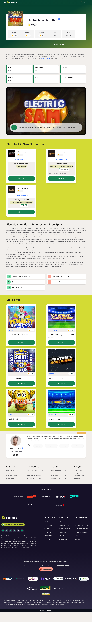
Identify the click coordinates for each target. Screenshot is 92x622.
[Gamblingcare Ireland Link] (20, 579)
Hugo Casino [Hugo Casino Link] (61, 152)
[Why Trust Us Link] (48, 539)
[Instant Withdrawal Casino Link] (35, 476)
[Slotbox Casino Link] (12, 473)
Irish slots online (45, 58)
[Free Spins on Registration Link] (35, 478)
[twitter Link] (14, 530)
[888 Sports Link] (80, 473)
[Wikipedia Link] (58, 589)
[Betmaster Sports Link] (80, 476)
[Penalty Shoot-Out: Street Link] (21, 317)
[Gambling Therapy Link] (7, 579)
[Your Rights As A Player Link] (81, 525)
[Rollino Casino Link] (12, 478)
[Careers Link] (46, 529)
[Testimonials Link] (48, 536)
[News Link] (76, 536)
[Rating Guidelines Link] (64, 525)
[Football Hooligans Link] (61, 360)
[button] (5, 2)
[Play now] (21, 342)
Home (3, 9)
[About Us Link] (47, 522)
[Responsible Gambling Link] (81, 529)
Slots (9, 9)
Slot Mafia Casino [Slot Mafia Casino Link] (22, 188)
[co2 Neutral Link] (83, 579)
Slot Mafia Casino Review (21, 195)
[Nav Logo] (43, 2)
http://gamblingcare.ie (63, 565)
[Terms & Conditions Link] (65, 529)
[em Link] (17, 455)
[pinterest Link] (22, 530)
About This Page (58, 44)
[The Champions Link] (61, 401)
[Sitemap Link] (77, 539)
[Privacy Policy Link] (63, 532)
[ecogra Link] (58, 579)
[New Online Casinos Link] (35, 470)
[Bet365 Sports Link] (80, 470)
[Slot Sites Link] (58, 473)
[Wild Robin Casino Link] (12, 476)
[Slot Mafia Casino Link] (11, 189)
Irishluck (24, 206)
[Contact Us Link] (47, 532)
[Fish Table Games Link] (58, 470)
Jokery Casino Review (21, 159)
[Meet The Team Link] (48, 525)
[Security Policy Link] (63, 539)
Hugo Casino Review (61, 159)
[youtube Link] (18, 530)
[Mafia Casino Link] (12, 470)
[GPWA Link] (45, 588)
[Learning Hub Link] (78, 522)
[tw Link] (14, 455)
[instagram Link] (6, 530)
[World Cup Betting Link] (35, 473)
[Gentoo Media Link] (71, 579)
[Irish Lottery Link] (58, 476)
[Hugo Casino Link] (51, 153)
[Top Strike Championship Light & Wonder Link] (61, 317)
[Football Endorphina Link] (21, 401)
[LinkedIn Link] (10, 530)
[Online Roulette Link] (58, 478)
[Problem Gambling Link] (33, 579)
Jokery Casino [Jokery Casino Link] (21, 152)
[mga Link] (45, 579)
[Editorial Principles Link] (64, 522)
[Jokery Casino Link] (11, 153)
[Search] (84, 2)
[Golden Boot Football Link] (21, 360)
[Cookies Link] (61, 536)
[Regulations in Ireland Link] (81, 532)
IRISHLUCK (64, 170)
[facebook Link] (3, 530)
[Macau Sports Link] (80, 478)
